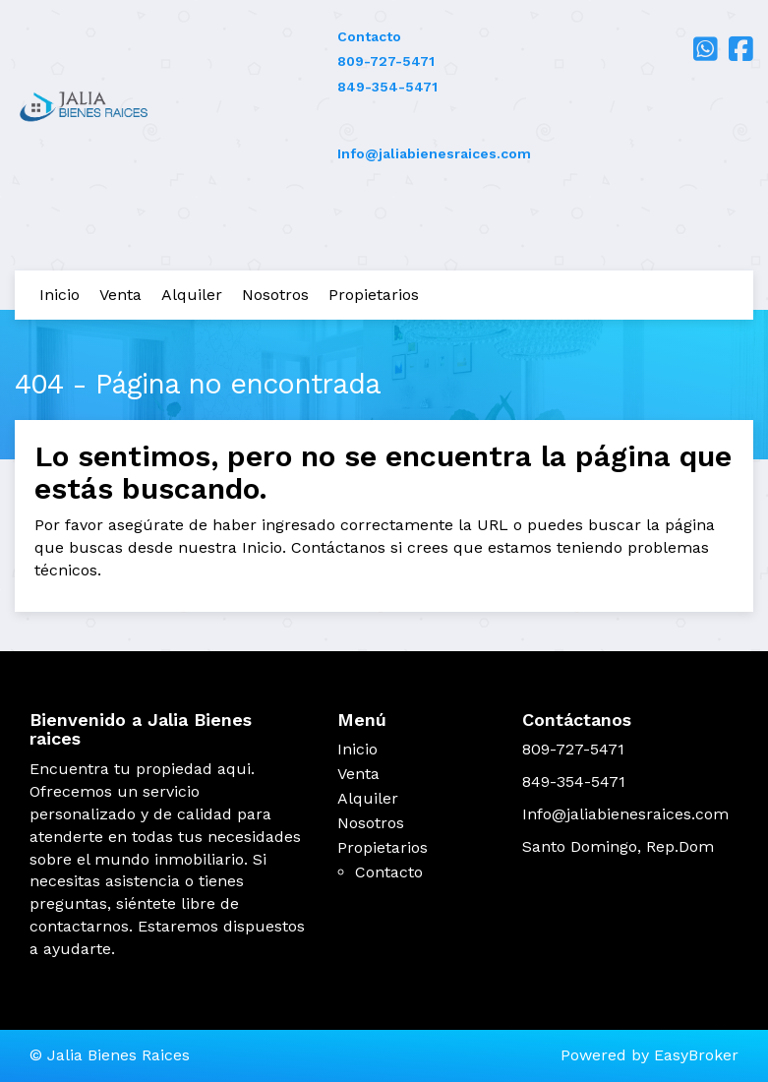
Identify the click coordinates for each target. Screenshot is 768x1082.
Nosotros (275, 294)
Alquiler (191, 294)
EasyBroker (696, 1055)
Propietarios (373, 294)
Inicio (59, 294)
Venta (120, 294)
